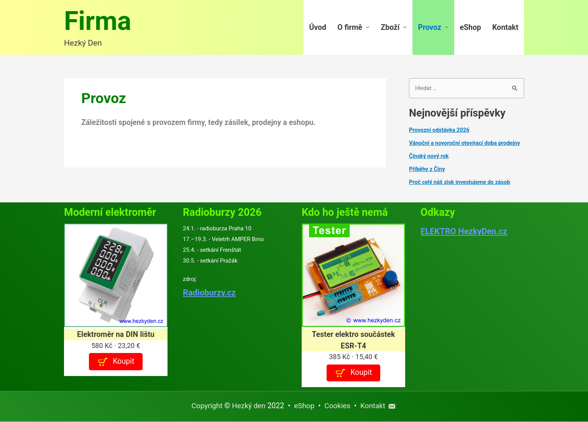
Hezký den (248, 406)
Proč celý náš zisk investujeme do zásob (461, 182)
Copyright (205, 406)
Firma (98, 22)
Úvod (318, 27)
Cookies (338, 406)
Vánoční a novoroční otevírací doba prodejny (466, 144)
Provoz (430, 27)
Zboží (390, 27)
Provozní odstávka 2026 (440, 131)
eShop (470, 27)
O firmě (349, 27)
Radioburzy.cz (210, 293)
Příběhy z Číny (427, 169)
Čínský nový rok (429, 156)
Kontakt (505, 27)
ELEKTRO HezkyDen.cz (465, 232)
